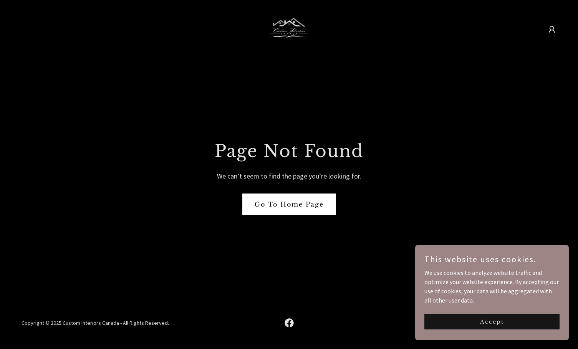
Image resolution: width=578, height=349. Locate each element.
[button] (552, 29)
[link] (289, 28)
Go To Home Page (289, 204)
